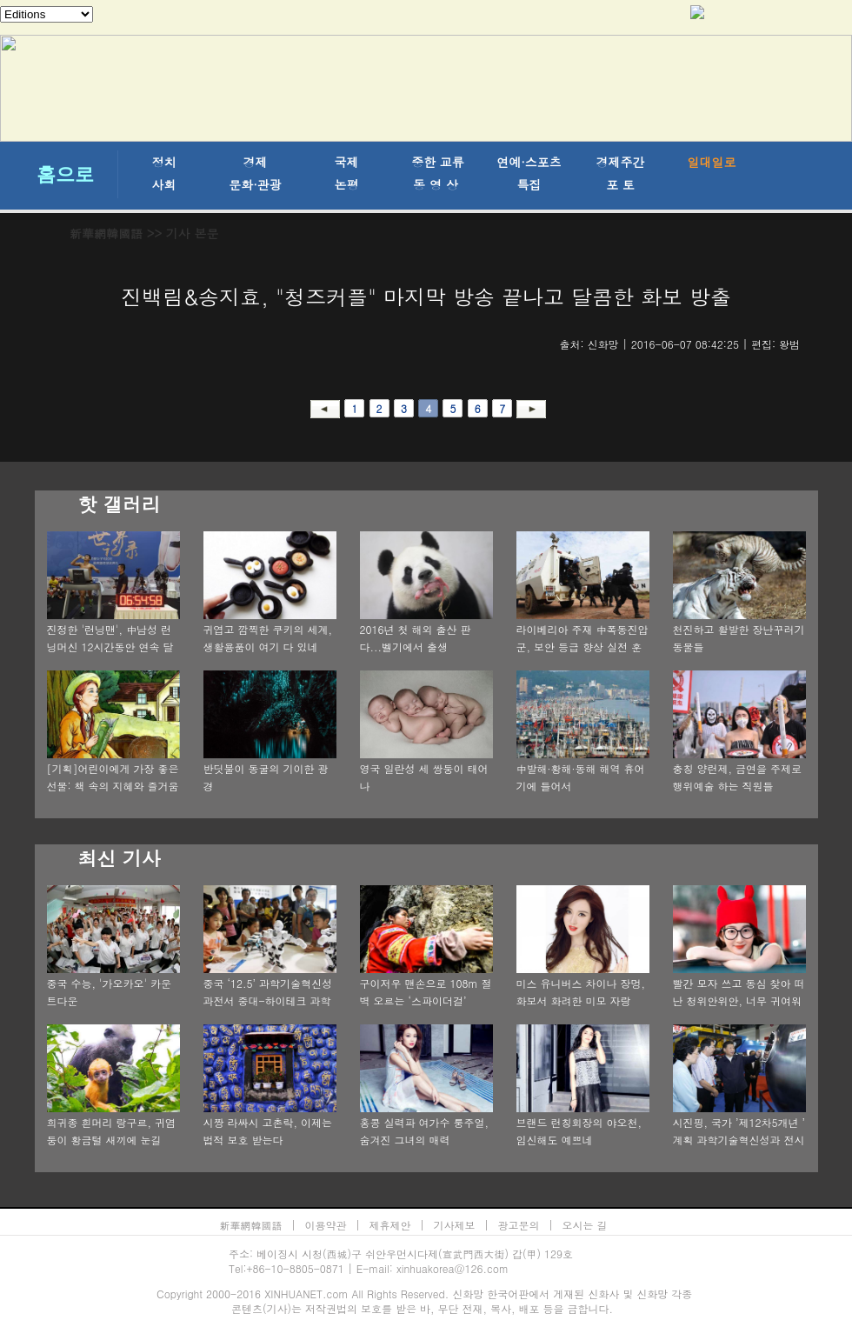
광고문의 (519, 1224)
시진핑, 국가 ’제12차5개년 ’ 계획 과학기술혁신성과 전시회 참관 (739, 1139)
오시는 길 (585, 1224)
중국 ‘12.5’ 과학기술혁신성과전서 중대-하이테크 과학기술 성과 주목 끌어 (268, 1000)
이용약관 (326, 1224)
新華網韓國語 (106, 233)
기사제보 (455, 1224)
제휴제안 (390, 1224)
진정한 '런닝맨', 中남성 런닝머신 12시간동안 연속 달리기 (110, 646)
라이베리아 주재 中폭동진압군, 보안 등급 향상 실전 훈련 (582, 646)
